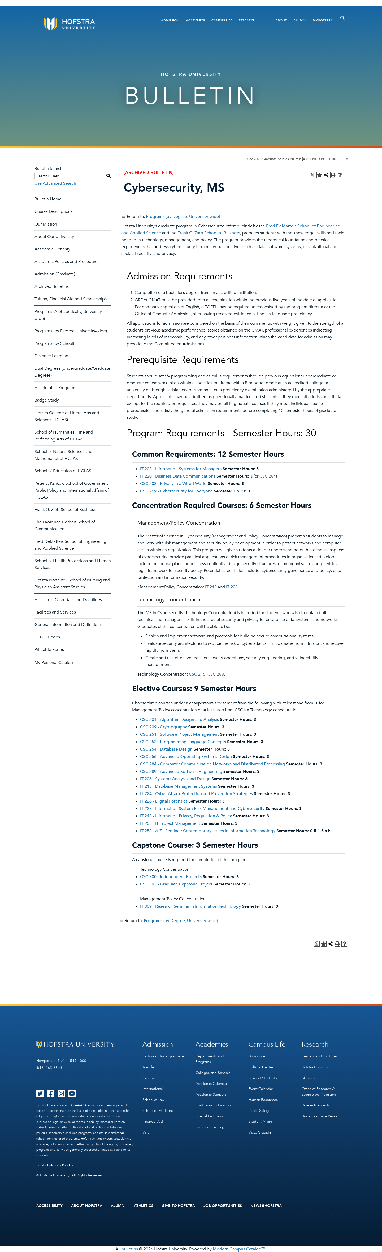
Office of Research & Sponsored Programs (319, 1091)
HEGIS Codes (47, 637)
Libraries (308, 1078)
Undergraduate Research (322, 1116)
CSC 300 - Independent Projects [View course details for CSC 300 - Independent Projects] (171, 877)
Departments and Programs (210, 1059)
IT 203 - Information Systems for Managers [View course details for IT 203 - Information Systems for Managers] (181, 469)
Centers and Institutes (320, 1056)
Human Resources (263, 1099)
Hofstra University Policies (54, 1165)
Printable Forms (49, 650)
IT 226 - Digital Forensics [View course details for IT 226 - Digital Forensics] (163, 801)
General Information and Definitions (68, 625)
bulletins (129, 1249)
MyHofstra (323, 20)
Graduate (150, 1078)
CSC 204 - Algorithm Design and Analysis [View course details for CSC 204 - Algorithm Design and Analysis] (179, 719)
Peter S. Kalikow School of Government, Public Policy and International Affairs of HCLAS (71, 490)
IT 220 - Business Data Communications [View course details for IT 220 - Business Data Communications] (177, 476)
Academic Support (211, 1094)
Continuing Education (213, 1105)
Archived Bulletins (51, 286)
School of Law (153, 1099)
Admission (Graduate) (54, 274)
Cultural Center (261, 1067)
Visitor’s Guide (260, 1132)
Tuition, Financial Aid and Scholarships (70, 299)
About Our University (54, 237)
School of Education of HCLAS (62, 471)
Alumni (299, 20)
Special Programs (210, 1116)
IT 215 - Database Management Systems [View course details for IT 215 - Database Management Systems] (178, 786)
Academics (195, 20)
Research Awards (315, 1105)
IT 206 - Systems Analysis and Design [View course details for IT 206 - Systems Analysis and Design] (175, 779)
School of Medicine (157, 1110)
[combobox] (297, 159)
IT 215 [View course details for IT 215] (211, 587)
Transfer (148, 1067)
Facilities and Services (55, 612)
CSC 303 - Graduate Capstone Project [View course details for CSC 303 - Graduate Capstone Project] (176, 884)
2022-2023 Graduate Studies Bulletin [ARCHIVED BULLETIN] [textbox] (291, 159)
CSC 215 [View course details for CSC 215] (197, 674)
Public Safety (259, 1110)
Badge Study (46, 400)
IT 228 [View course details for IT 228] (232, 587)
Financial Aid (152, 1121)
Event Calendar (261, 1088)
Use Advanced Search (55, 183)
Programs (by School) (54, 343)
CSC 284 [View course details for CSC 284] (267, 476)
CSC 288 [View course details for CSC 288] (215, 674)
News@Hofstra (266, 1206)
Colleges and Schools (213, 1072)
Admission (170, 20)
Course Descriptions (53, 211)
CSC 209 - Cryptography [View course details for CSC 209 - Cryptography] (163, 727)
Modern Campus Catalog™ (239, 1249)
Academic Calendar (212, 1083)
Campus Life (221, 20)
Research (247, 20)
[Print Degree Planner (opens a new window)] (312, 175)
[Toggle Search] (343, 18)
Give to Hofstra (178, 1206)
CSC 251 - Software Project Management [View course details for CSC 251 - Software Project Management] (179, 734)
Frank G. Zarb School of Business (65, 510)
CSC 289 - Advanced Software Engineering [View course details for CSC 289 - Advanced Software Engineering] (181, 771)
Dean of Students (263, 1078)
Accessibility (49, 1206)
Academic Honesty (52, 249)
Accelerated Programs (55, 388)
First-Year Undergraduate (163, 1056)
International (152, 1088)
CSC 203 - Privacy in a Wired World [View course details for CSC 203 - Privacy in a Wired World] (173, 484)
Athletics (143, 1206)
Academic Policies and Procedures (66, 261)
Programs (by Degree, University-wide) (70, 331)
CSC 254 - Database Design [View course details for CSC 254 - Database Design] (166, 749)
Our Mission (45, 224)
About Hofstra (86, 1206)
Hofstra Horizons (315, 1067)
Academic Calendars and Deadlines (68, 600)
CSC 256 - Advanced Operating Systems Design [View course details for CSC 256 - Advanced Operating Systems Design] (186, 757)
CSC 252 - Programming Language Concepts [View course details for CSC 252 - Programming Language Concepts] (183, 742)
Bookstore (257, 1056)
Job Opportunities (222, 1206)
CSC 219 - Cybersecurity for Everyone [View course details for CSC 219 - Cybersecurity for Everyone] (176, 491)
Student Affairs (261, 1121)
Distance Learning (51, 356)
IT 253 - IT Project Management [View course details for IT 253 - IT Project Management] (170, 823)
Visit (145, 1132)
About (281, 20)
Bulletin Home (48, 199)
